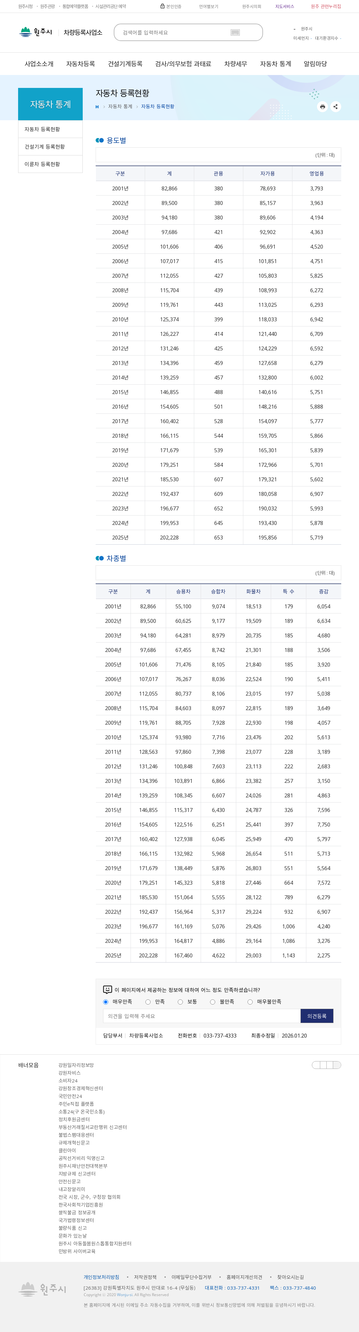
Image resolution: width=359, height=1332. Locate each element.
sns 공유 (335, 106)
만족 (155, 1001)
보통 (187, 1001)
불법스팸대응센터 (76, 1134)
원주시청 (25, 6)
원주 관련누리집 (326, 6)
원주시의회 (251, 6)
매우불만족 (264, 1001)
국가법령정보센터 (76, 1220)
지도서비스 (284, 6)
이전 (316, 1065)
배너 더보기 (337, 1065)
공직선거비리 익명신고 (81, 1158)
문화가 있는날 (72, 1235)
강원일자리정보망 (76, 1065)
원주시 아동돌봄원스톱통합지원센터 (95, 1243)
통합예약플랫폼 (75, 6)
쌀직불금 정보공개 (77, 1212)
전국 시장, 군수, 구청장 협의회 (89, 1196)
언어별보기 (208, 6)
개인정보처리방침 (102, 1277)
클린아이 (67, 1150)
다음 (330, 1065)
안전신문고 (69, 1181)
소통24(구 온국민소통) (81, 1111)
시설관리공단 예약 (110, 6)
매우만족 (117, 1001)
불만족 (222, 1001)
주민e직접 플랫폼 (76, 1103)
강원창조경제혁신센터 (80, 1088)
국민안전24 (70, 1096)
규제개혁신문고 (74, 1142)
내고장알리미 (71, 1189)
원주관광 (47, 6)
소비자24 (68, 1080)
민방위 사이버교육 (77, 1251)
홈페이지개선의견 (244, 1277)
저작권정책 (145, 1277)
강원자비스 (69, 1072)
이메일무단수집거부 (192, 1277)
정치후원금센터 (74, 1119)
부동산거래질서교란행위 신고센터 (92, 1127)
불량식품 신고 (72, 1227)
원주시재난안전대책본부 (83, 1165)
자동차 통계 (120, 106)
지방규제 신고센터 (77, 1173)
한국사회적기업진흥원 (80, 1204)
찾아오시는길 (290, 1277)
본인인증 (174, 6)
